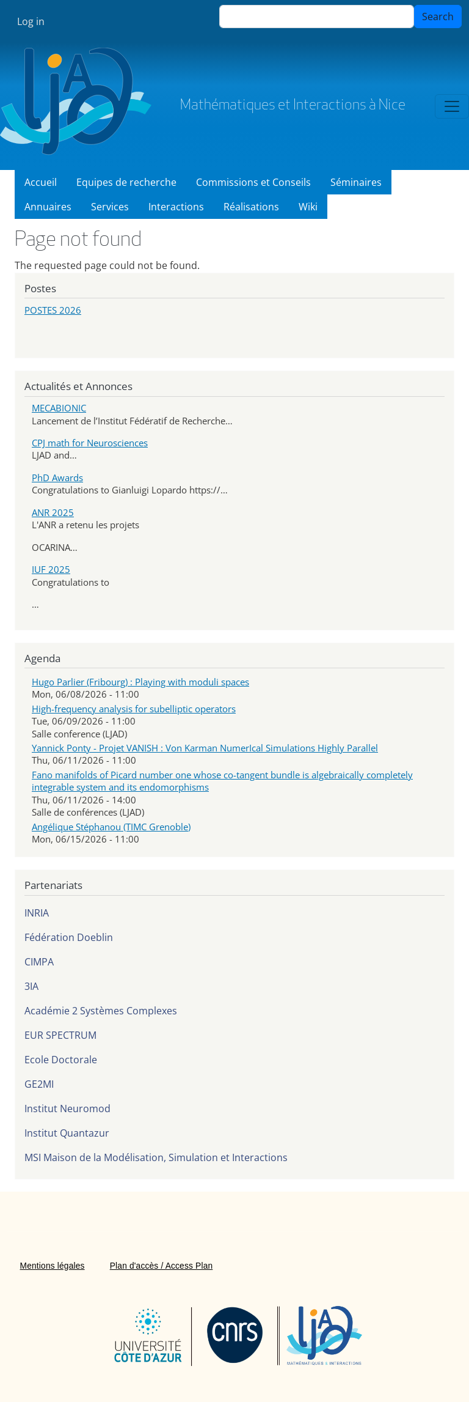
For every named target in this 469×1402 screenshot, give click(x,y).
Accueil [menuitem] (40, 182)
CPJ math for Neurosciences (90, 443)
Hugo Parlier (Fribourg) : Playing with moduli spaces (140, 682)
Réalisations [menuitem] (251, 206)
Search (438, 16)
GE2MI (39, 1084)
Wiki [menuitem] (308, 206)
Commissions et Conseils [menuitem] (253, 182)
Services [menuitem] (110, 206)
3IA (31, 986)
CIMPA (39, 961)
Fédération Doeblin (68, 937)
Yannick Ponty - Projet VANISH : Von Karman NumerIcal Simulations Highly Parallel (205, 748)
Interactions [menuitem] (176, 206)
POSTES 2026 (52, 310)
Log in (31, 21)
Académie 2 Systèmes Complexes (100, 1010)
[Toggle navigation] (452, 106)
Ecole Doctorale (60, 1059)
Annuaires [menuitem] (47, 206)
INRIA (36, 913)
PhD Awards (57, 477)
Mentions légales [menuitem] (52, 1266)
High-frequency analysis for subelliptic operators (134, 709)
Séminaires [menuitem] (356, 182)
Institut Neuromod (67, 1108)
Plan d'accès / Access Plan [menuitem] (161, 1266)
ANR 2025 (53, 512)
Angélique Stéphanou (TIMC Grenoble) (111, 827)
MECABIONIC (59, 408)
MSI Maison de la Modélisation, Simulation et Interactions (156, 1157)
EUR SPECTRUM (60, 1035)
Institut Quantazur (66, 1133)
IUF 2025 (51, 569)
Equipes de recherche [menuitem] (126, 182)
